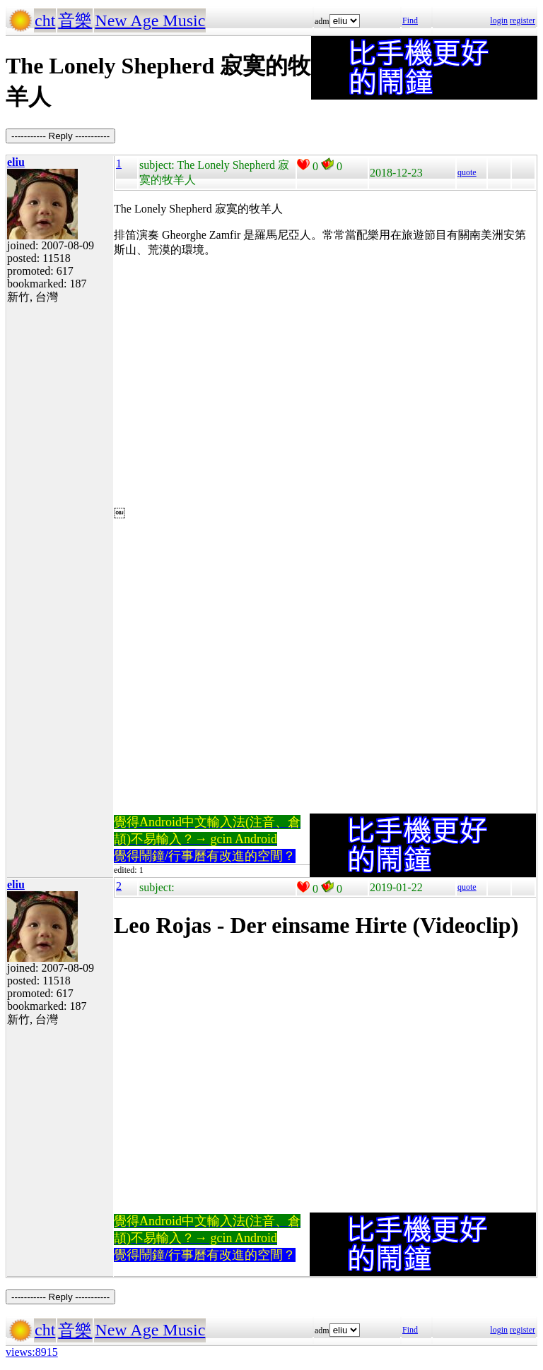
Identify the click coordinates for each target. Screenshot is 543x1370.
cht (45, 20)
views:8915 (32, 1352)
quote (467, 172)
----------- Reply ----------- (60, 136)
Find (410, 20)
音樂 (75, 20)
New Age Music (150, 20)
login (499, 20)
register (522, 20)
